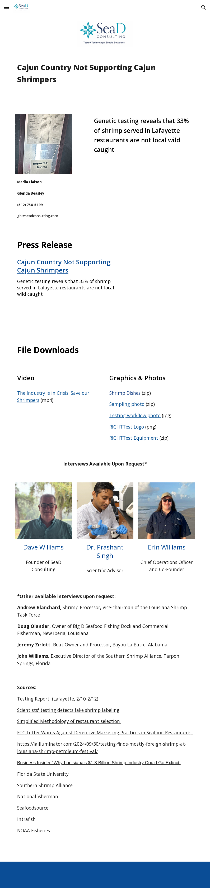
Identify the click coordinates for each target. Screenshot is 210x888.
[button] (6, 7)
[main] (105, 80)
